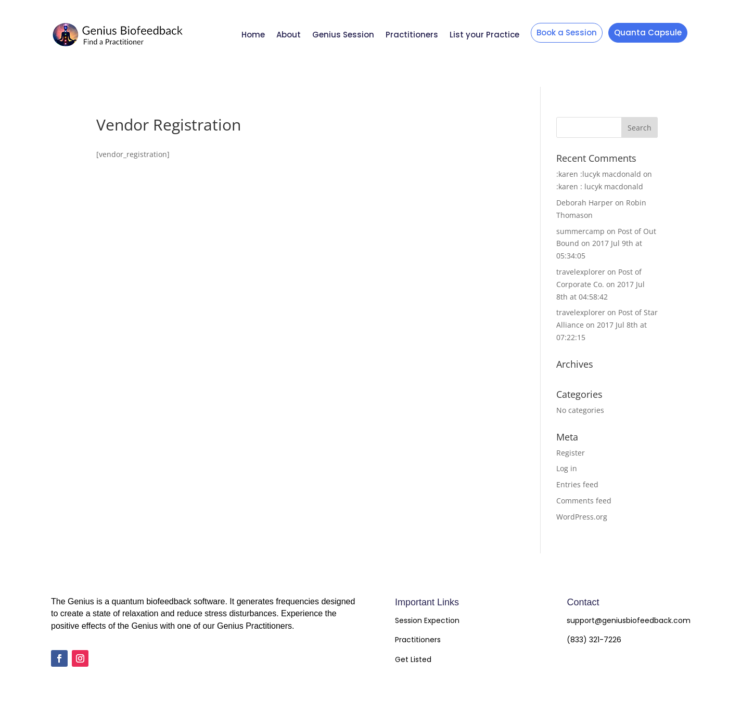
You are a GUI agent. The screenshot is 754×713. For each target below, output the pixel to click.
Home (253, 34)
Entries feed (577, 484)
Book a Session (566, 32)
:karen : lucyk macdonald (599, 186)
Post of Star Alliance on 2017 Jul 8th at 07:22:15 (607, 324)
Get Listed (413, 659)
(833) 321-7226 (594, 639)
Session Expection (427, 620)
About (288, 34)
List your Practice (484, 34)
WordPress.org (581, 517)
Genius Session (343, 34)
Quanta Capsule (648, 32)
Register (570, 453)
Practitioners (412, 34)
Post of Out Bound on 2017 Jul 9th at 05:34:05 (606, 243)
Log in (566, 468)
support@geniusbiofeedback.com (629, 620)
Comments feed (583, 500)
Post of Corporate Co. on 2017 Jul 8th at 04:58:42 (600, 284)
